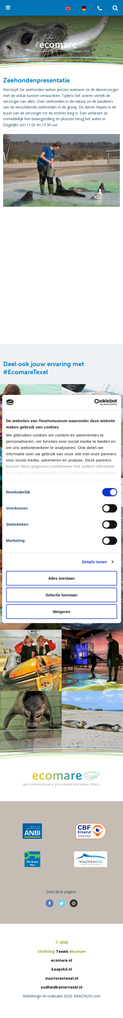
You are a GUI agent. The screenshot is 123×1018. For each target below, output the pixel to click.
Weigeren (61, 611)
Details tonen (94, 562)
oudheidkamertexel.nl (61, 987)
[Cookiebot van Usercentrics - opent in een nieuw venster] (94, 402)
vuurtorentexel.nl (61, 978)
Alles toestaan (61, 578)
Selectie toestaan (61, 594)
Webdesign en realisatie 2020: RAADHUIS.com (62, 995)
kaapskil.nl (61, 969)
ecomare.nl (61, 960)
